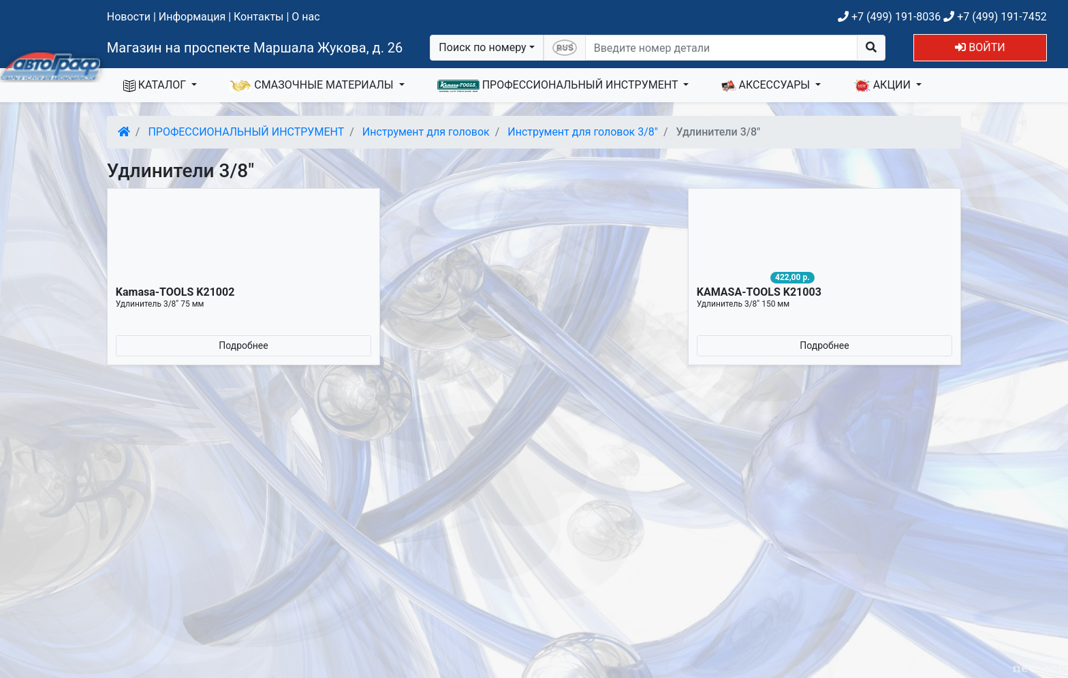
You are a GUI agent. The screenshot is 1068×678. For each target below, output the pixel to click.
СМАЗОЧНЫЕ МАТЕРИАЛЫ (313, 85)
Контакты (258, 16)
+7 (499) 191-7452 (994, 16)
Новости (129, 16)
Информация (192, 16)
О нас (305, 16)
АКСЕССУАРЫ (767, 85)
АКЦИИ (883, 85)
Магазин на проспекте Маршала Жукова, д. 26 (255, 48)
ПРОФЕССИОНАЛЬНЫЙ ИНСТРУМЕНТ (559, 85)
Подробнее (243, 345)
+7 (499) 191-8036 (889, 16)
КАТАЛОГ (156, 85)
